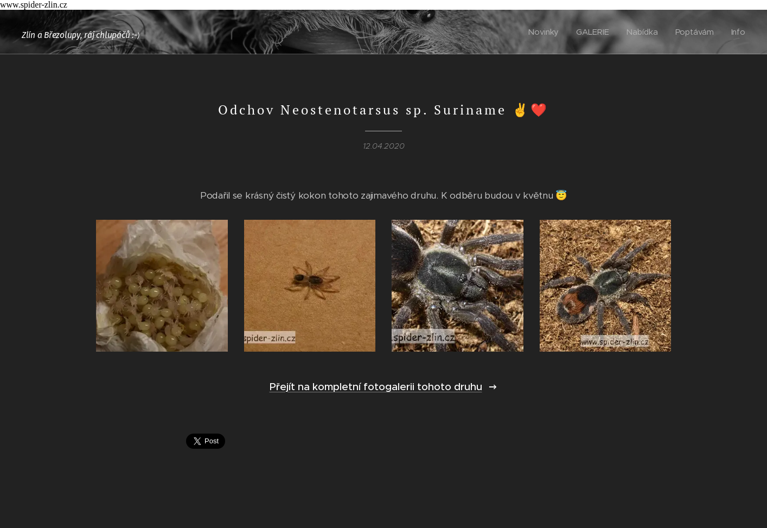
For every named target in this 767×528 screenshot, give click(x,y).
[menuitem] (546, 32)
